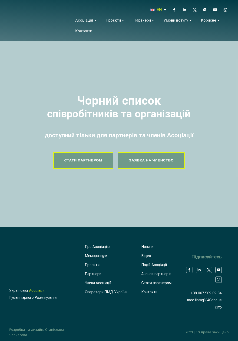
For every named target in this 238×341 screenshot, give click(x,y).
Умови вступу (176, 20)
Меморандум (96, 256)
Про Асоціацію (97, 247)
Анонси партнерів (156, 274)
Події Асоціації (154, 265)
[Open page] (152, 10)
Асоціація (84, 20)
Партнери (142, 20)
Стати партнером (156, 283)
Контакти (83, 31)
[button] (174, 9)
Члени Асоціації (98, 283)
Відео (146, 256)
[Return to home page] (26, 20)
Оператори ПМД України (106, 292)
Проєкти (113, 20)
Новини (147, 247)
